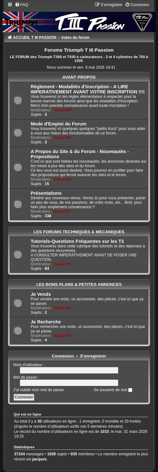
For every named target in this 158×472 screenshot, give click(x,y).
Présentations (46, 193)
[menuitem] (21, 5)
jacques (39, 459)
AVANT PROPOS (79, 77)
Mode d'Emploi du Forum (59, 123)
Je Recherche (46, 321)
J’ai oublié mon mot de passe (38, 390)
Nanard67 (62, 110)
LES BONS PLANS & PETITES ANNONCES (79, 284)
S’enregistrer (93, 356)
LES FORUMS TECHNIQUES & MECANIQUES (79, 231)
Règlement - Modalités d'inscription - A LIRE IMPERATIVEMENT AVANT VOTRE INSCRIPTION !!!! (88, 89)
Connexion (63, 356)
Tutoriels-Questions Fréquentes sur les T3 (77, 241)
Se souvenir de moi (113, 390)
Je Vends (41, 294)
